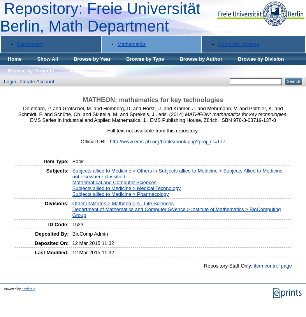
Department (30, 44)
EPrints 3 (28, 289)
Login (10, 82)
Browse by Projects (31, 71)
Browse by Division (261, 59)
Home (15, 59)
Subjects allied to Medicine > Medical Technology (126, 188)
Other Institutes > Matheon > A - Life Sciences (123, 203)
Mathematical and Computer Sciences (114, 182)
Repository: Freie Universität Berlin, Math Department (100, 17)
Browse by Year (92, 59)
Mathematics (132, 44)
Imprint (78, 71)
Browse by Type (145, 59)
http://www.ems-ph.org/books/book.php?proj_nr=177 (167, 141)
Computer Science (238, 44)
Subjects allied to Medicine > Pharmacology (120, 194)
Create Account (37, 82)
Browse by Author (200, 59)
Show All (47, 59)
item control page (273, 266)
